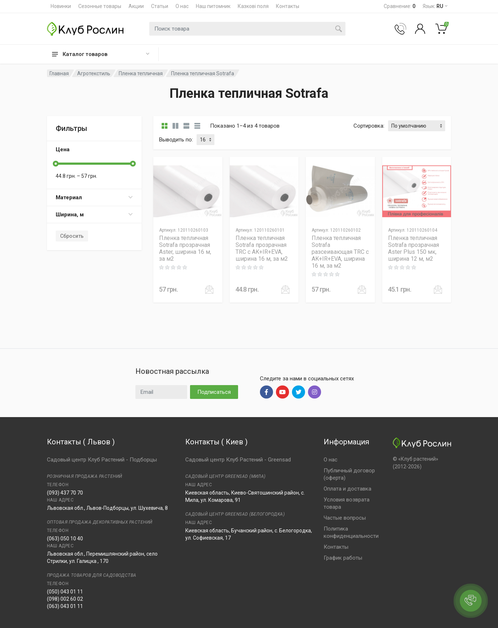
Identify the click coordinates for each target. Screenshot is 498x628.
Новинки (61, 6)
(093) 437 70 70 (65, 493)
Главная (59, 73)
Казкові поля (253, 6)
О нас (182, 6)
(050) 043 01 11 (65, 592)
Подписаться (214, 392)
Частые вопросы (345, 518)
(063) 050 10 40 (65, 538)
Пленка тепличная (141, 73)
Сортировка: (368, 126)
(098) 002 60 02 (65, 599)
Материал (94, 197)
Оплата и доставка (347, 488)
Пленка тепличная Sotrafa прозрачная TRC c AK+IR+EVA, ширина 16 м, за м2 (262, 248)
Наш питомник (213, 6)
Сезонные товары (99, 6)
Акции (136, 6)
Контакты (287, 6)
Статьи (159, 6)
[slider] (56, 164)
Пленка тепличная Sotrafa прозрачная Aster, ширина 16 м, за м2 (185, 248)
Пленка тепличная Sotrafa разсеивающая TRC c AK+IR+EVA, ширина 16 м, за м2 (340, 252)
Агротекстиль (93, 73)
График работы (343, 558)
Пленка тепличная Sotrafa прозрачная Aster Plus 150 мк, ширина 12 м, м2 (413, 248)
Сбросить (72, 236)
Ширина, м (94, 214)
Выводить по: (176, 139)
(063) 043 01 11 (65, 606)
